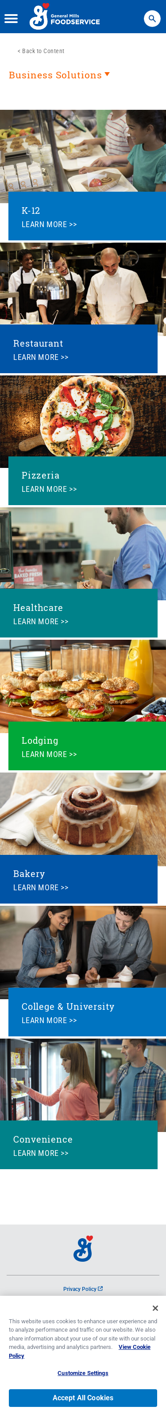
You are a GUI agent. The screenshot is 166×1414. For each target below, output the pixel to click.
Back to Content (43, 50)
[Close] (155, 1310)
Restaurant (38, 343)
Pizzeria (41, 475)
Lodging (40, 740)
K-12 (31, 210)
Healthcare (38, 607)
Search (152, 14)
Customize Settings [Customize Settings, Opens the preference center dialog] (83, 1375)
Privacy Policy (83, 1289)
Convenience (43, 1139)
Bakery (29, 873)
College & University (68, 1006)
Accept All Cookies (83, 1400)
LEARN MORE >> (49, 224)
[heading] (83, 79)
